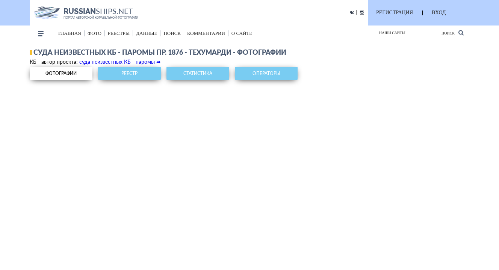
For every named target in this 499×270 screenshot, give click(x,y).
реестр (129, 73)
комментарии (206, 33)
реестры (119, 33)
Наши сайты (392, 33)
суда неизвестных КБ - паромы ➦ (120, 61)
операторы (266, 73)
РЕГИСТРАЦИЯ (394, 12)
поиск (172, 33)
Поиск (453, 33)
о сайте (241, 33)
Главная (69, 33)
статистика (197, 73)
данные (146, 33)
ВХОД (439, 12)
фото (94, 33)
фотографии (61, 73)
